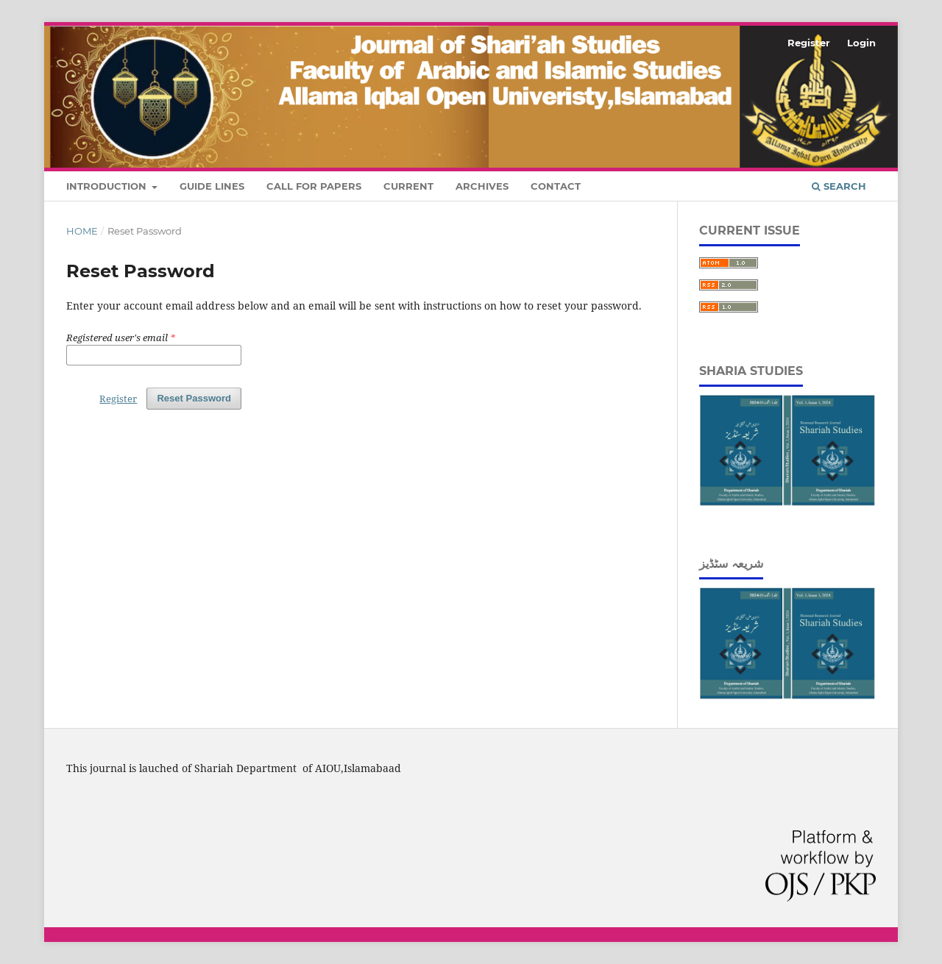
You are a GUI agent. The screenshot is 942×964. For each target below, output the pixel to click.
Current (408, 186)
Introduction (107, 186)
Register (808, 43)
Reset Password (194, 398)
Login (861, 43)
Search (839, 186)
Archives (482, 186)
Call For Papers (313, 186)
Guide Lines (212, 186)
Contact (556, 186)
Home (82, 231)
